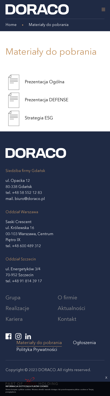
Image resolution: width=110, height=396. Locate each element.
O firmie (67, 298)
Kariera (14, 319)
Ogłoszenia (84, 343)
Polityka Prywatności (36, 350)
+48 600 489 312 (26, 246)
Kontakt (67, 319)
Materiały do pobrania (39, 343)
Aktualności (71, 308)
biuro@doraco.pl (30, 199)
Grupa (13, 298)
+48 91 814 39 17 (27, 281)
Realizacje (17, 308)
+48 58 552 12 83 (27, 193)
